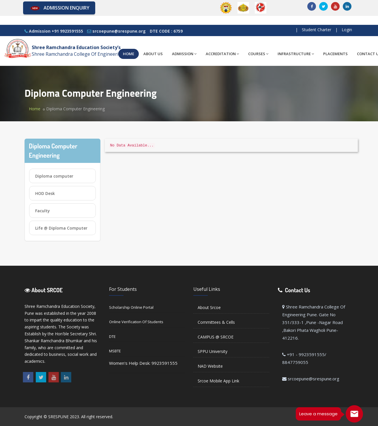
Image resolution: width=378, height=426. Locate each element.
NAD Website (210, 366)
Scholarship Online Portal (131, 307)
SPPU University (212, 351)
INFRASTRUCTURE (296, 53)
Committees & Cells (216, 322)
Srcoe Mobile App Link (218, 381)
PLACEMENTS (335, 53)
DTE (112, 336)
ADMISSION (184, 53)
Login (347, 29)
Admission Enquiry (59, 8)
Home (34, 108)
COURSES (258, 53)
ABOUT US (153, 53)
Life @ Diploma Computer (61, 228)
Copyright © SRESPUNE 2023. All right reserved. (69, 416)
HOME (128, 53)
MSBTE (115, 351)
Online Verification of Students (136, 321)
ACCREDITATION (222, 53)
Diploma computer (54, 176)
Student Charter (316, 29)
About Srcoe (209, 307)
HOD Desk (45, 193)
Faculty (42, 210)
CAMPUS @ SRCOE (215, 337)
